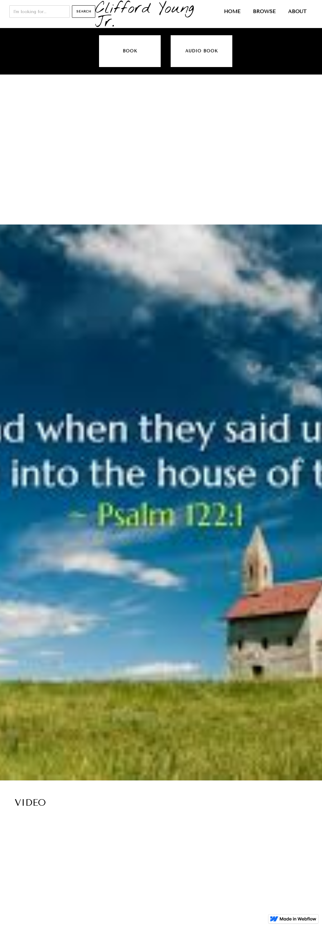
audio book (201, 51)
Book (130, 51)
